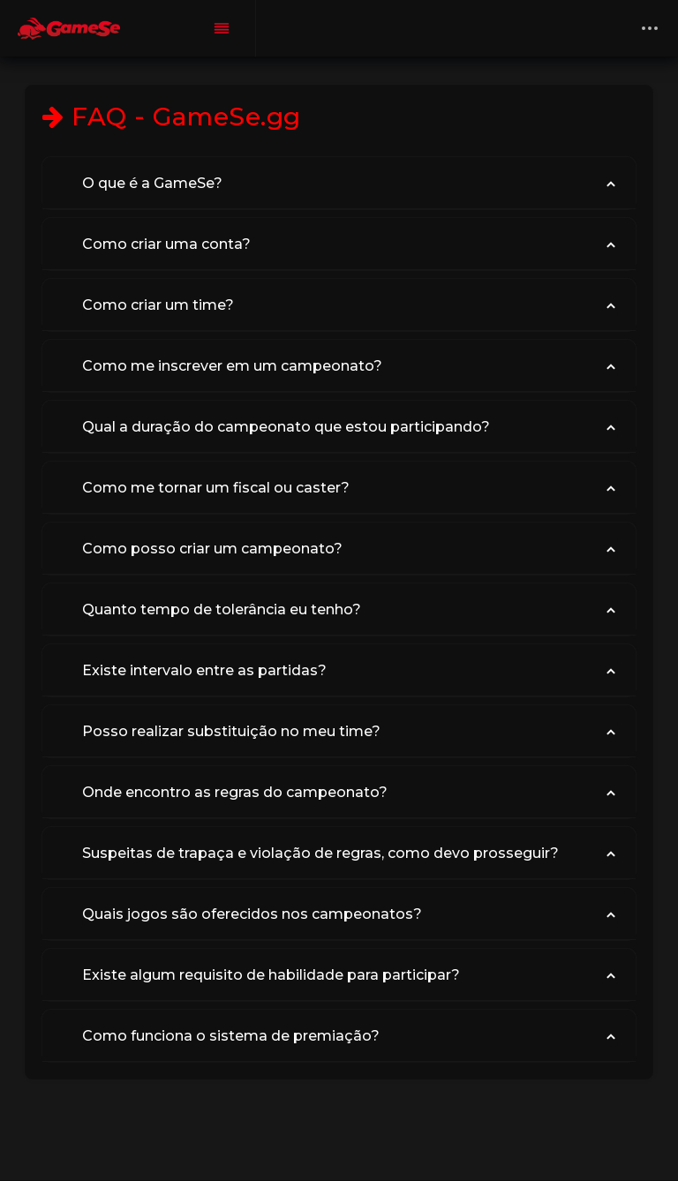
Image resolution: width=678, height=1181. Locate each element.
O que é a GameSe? (152, 183)
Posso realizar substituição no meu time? (231, 731)
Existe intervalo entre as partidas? (204, 670)
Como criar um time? (158, 305)
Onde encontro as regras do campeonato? (235, 792)
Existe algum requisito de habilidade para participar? (271, 975)
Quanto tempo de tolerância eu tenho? (221, 609)
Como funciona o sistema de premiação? (231, 1035)
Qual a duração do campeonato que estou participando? (286, 426)
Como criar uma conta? (166, 244)
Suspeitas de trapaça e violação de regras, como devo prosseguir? (320, 853)
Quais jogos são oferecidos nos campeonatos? (252, 914)
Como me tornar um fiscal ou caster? (216, 487)
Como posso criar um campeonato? (212, 548)
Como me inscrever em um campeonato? (232, 365)
